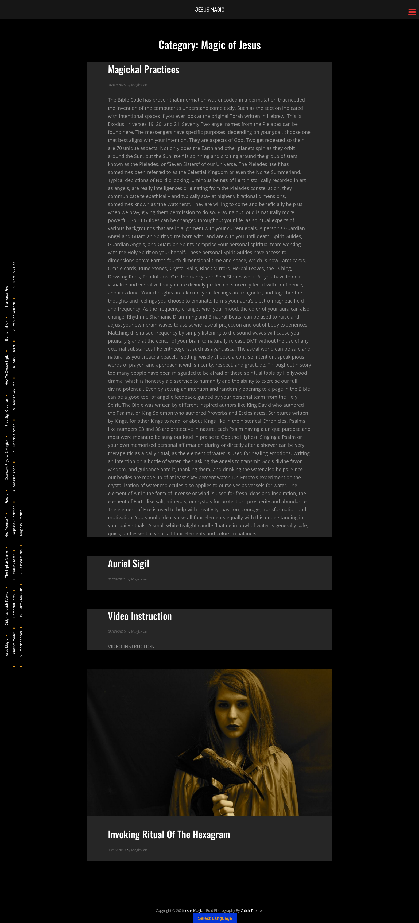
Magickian (139, 84)
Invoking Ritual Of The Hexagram (169, 834)
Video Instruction (140, 615)
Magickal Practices (143, 69)
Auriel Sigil (128, 563)
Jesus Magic (193, 910)
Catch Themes (252, 910)
